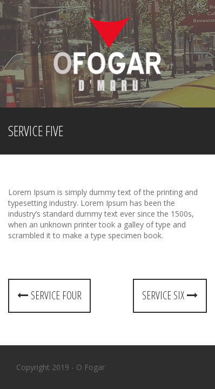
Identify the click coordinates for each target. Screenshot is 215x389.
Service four (49, 295)
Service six (170, 295)
